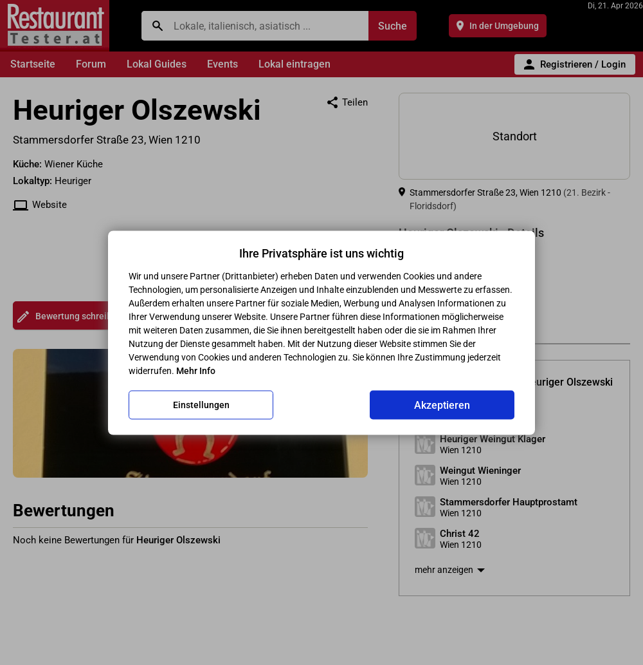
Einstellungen (201, 405)
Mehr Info (195, 370)
